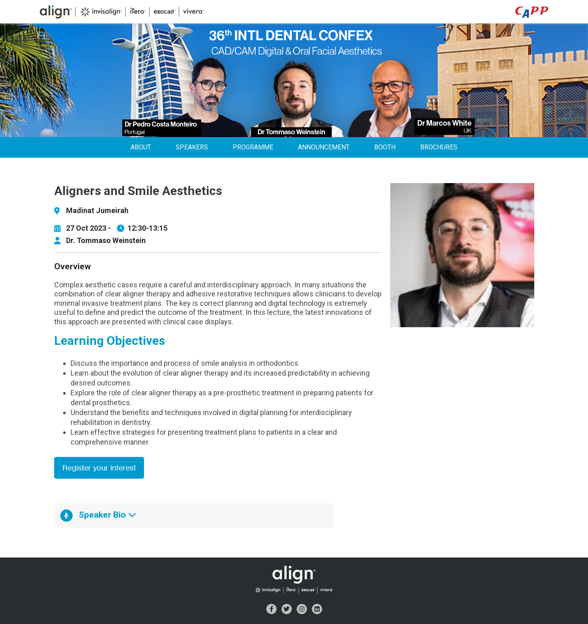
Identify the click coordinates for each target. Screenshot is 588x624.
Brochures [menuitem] (439, 147)
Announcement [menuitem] (324, 147)
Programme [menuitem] (253, 147)
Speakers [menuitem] (192, 147)
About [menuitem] (140, 147)
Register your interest (99, 467)
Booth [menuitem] (385, 147)
